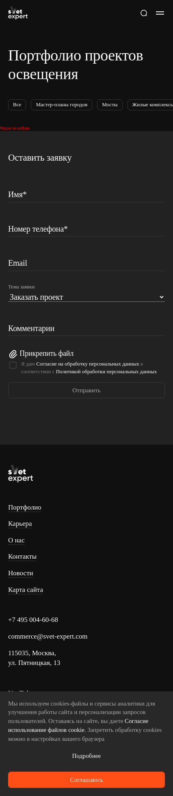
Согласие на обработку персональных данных (87, 364)
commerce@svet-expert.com (47, 636)
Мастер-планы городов (61, 104)
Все (17, 104)
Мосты (109, 104)
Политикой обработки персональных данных (106, 371)
